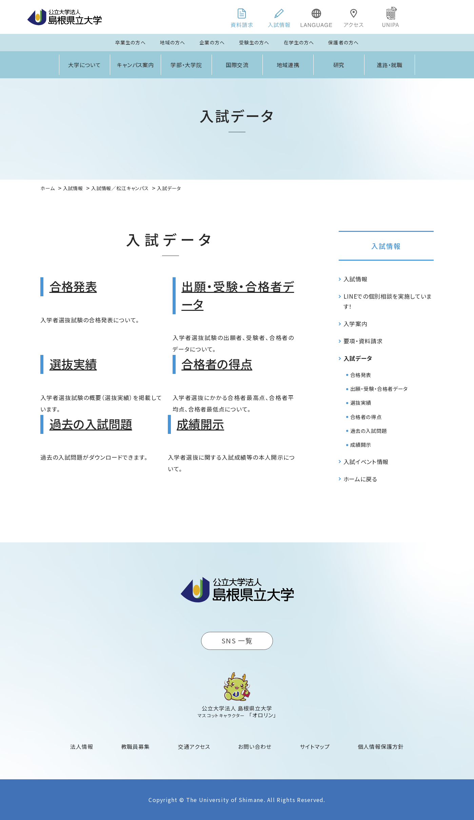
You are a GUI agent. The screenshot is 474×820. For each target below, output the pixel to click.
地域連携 (288, 65)
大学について (84, 65)
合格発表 (73, 286)
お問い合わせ (255, 746)
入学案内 (355, 323)
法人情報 (81, 746)
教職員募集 (135, 746)
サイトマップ (315, 746)
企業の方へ (212, 42)
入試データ (357, 358)
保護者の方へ (343, 42)
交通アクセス (194, 746)
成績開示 (200, 423)
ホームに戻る (360, 479)
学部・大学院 (186, 65)
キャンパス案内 (135, 65)
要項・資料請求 (363, 341)
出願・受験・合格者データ (379, 388)
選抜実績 (73, 363)
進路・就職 (390, 65)
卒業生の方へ (130, 42)
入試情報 (386, 246)
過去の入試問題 (91, 423)
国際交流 (237, 65)
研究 (339, 65)
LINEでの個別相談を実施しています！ (387, 301)
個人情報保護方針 (381, 746)
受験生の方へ (254, 42)
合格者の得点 (216, 363)
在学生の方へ (299, 42)
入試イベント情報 (366, 461)
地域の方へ (172, 42)
